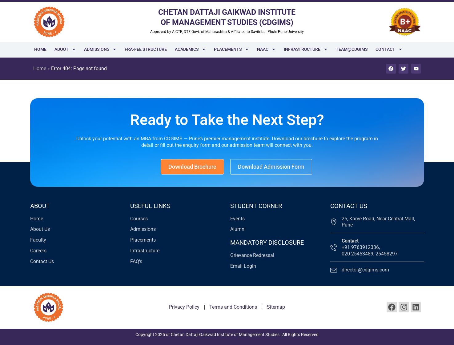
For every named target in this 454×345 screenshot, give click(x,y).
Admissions (100, 49)
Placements (231, 49)
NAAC (266, 49)
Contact (389, 49)
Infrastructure (306, 49)
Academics (190, 49)
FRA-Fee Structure (146, 49)
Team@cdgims (352, 49)
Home (40, 49)
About (65, 49)
